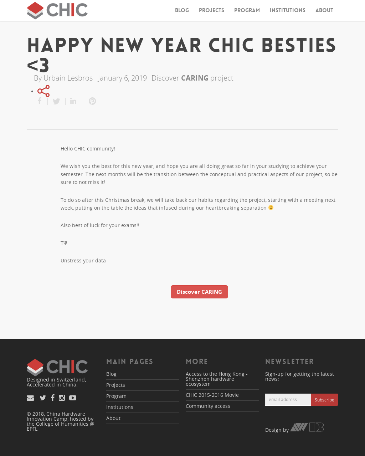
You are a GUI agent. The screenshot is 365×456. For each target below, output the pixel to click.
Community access (208, 406)
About (324, 10)
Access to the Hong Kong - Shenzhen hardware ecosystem (217, 378)
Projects (211, 10)
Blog (182, 10)
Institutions (287, 10)
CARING (195, 78)
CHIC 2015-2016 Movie (212, 394)
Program (247, 10)
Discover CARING (199, 291)
